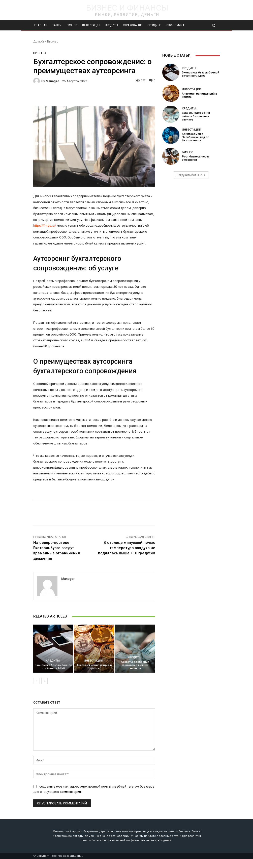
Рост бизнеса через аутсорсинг (195, 158)
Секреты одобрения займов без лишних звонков (135, 665)
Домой (38, 41)
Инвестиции (93, 660)
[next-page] (44, 681)
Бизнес (52, 41)
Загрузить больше (191, 175)
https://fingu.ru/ (44, 225)
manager (52, 81)
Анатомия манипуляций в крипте (94, 667)
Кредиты (53, 660)
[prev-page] (36, 681)
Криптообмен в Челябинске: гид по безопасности (195, 137)
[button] (214, 25)
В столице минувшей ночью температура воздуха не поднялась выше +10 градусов (126, 547)
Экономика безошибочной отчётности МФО (53, 667)
